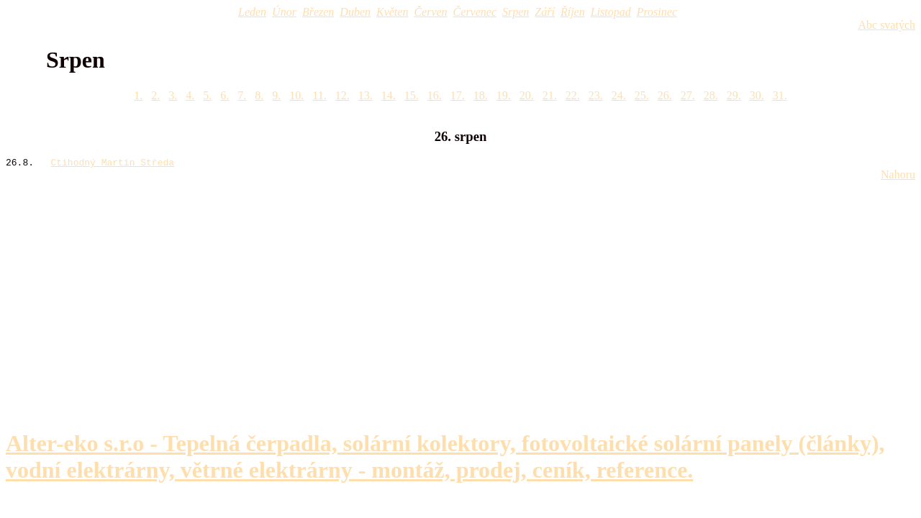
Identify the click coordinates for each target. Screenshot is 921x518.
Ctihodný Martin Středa (112, 164)
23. (596, 95)
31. (780, 95)
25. (642, 95)
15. (411, 95)
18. (480, 95)
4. (190, 95)
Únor (284, 12)
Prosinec (657, 12)
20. (527, 95)
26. (665, 95)
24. (619, 95)
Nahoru (898, 177)
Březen (318, 12)
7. (241, 95)
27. (688, 95)
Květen (392, 12)
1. (138, 95)
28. (711, 95)
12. (342, 95)
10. (296, 95)
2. (155, 95)
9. (276, 95)
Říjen (573, 12)
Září (545, 12)
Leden (252, 12)
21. (550, 95)
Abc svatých (886, 25)
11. (319, 95)
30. (757, 95)
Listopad (611, 12)
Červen (430, 12)
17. (457, 95)
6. (224, 95)
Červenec (474, 12)
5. (207, 95)
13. (365, 95)
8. (259, 95)
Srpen (515, 12)
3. (172, 95)
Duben (355, 12)
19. (503, 95)
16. (434, 95)
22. (573, 95)
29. (734, 95)
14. (388, 95)
